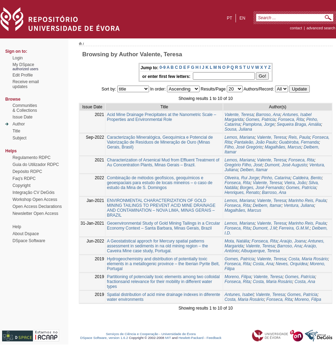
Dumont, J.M (264, 228)
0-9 (163, 67)
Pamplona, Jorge (258, 124)
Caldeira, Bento (307, 177)
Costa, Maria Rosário (308, 258)
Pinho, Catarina (275, 177)
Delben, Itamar (254, 169)
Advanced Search (321, 28)
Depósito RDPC (27, 171)
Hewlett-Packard (190, 338)
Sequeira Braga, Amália (299, 124)
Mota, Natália (236, 241)
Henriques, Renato (241, 192)
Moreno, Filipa (237, 276)
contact (296, 28)
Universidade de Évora (178, 334)
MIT (168, 338)
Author (19, 124)
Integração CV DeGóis (34, 192)
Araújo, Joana (293, 241)
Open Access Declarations (37, 206)
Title (16, 131)
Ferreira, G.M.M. (294, 228)
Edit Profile (23, 75)
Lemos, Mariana (239, 137)
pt (229, 18)
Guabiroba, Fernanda (299, 142)
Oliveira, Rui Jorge (241, 177)
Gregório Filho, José (243, 164)
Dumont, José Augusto (286, 164)
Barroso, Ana (268, 114)
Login (18, 58)
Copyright (21, 185)
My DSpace (23, 64)
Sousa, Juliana (238, 129)
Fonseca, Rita (291, 119)
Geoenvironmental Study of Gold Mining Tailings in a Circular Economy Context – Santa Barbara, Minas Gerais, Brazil (163, 226)
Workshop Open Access (35, 199)
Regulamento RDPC (32, 157)
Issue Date (23, 117)
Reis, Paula (299, 137)
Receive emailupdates (26, 84)
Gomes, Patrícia (301, 187)
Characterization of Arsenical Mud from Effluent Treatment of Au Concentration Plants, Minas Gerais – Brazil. (163, 162)
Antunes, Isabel (238, 294)
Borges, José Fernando (262, 187)
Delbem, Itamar (267, 205)
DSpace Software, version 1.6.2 (104, 338)
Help (17, 226)
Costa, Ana (263, 263)
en (242, 18)
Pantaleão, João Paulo (255, 142)
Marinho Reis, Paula (307, 200)
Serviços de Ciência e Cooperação (132, 334)
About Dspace (26, 233)
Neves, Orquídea (292, 263)
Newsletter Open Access (35, 213)
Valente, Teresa (238, 114)
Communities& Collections (25, 108)
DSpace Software (29, 240)
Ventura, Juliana (299, 205)
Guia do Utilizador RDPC (36, 164)
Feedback (214, 338)
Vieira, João (295, 182)
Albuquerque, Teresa (260, 250)
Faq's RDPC (24, 178)
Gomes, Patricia (260, 119)
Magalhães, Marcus (283, 147)
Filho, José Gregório (243, 147)
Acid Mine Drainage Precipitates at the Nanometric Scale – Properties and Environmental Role (161, 117)
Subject (20, 138)
